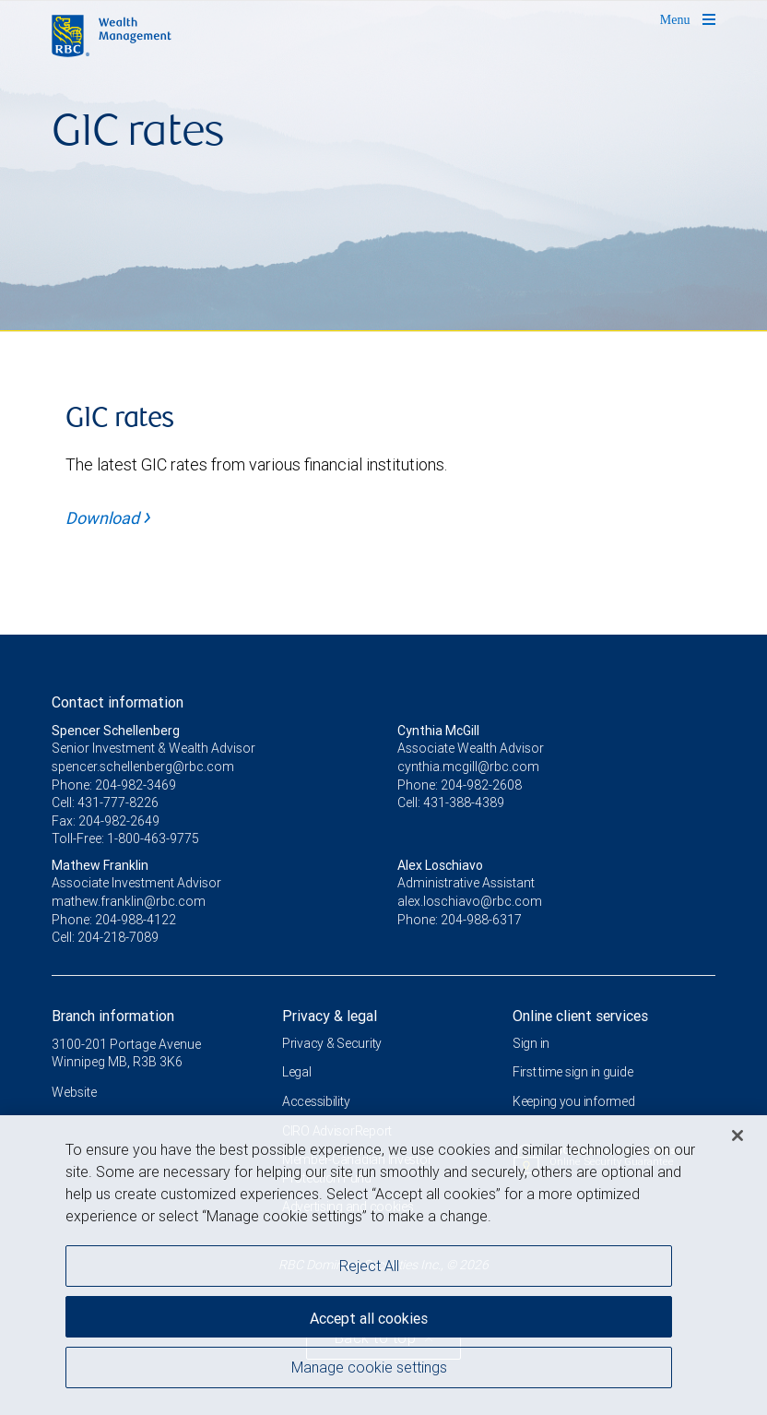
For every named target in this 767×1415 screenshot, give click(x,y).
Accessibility (315, 1101)
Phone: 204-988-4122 (114, 919)
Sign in (531, 1043)
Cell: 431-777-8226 (105, 802)
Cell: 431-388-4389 (450, 802)
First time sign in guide (572, 1072)
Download (107, 518)
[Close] (737, 1135)
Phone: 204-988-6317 (459, 919)
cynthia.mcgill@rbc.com (468, 766)
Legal (297, 1072)
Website (74, 1092)
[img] (383, 166)
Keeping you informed (573, 1101)
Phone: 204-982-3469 (114, 785)
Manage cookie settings (369, 1367)
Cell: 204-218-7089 (105, 937)
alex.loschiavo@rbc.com (469, 901)
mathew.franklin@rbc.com (129, 901)
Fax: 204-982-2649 (105, 821)
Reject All (369, 1265)
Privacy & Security (332, 1043)
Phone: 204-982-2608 (459, 785)
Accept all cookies (369, 1318)
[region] (383, 1265)
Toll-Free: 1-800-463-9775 (125, 838)
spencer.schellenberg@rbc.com (143, 766)
